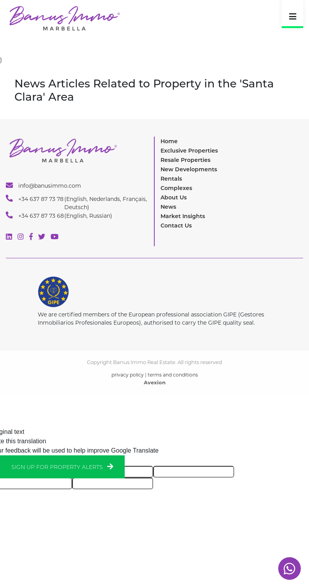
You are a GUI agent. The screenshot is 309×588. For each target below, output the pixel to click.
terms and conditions (173, 375)
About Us (174, 197)
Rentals (171, 178)
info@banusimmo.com (43, 185)
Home (169, 141)
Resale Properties (185, 159)
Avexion (155, 382)
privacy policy (127, 375)
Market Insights (183, 216)
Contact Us (176, 225)
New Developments (189, 169)
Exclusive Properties (189, 150)
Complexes (176, 188)
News (168, 206)
